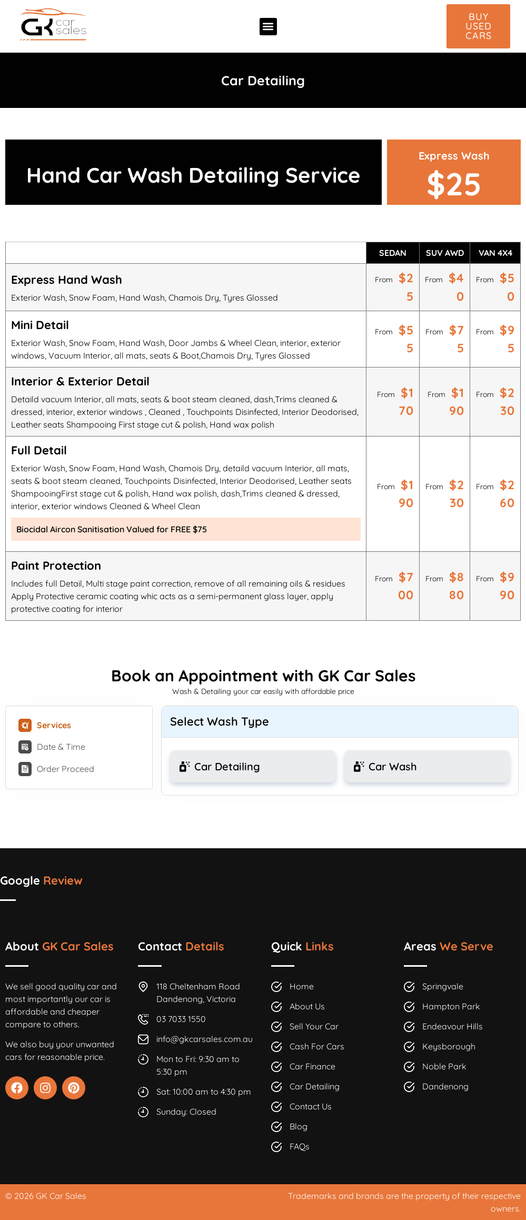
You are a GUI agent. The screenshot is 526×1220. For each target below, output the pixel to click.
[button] (268, 26)
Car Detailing (263, 80)
